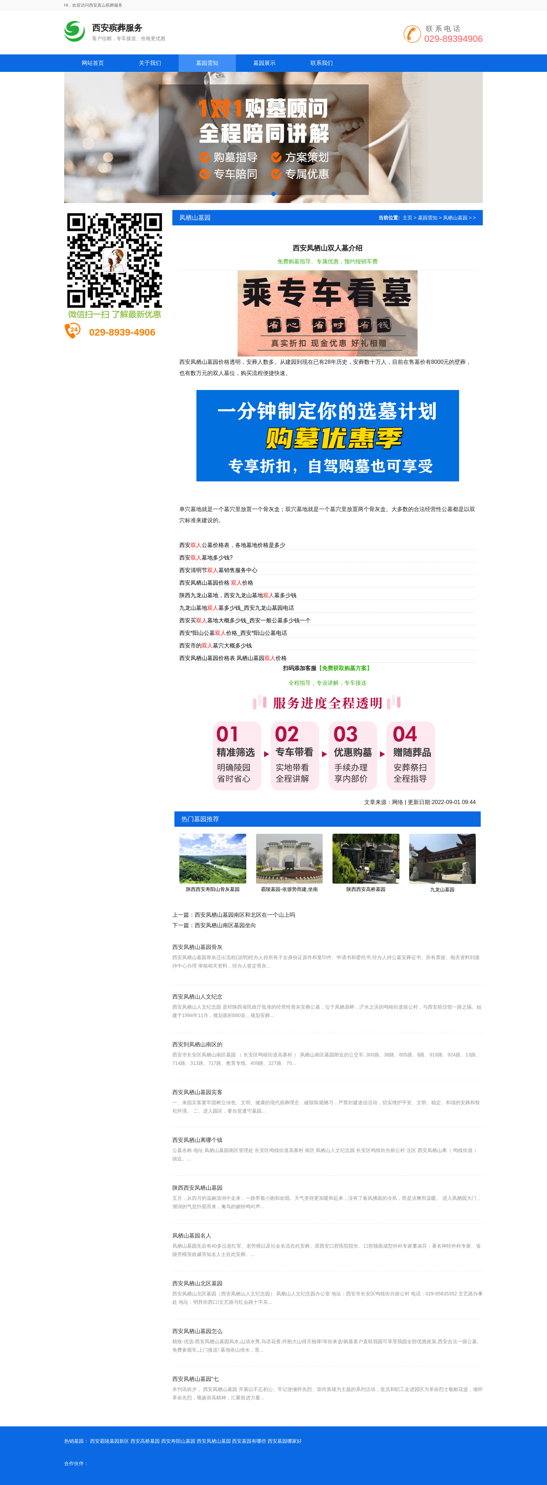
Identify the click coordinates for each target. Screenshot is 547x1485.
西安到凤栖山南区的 (197, 1064)
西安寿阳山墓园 (178, 1441)
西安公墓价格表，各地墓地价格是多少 (232, 545)
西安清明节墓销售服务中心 (218, 570)
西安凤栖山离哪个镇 (197, 1160)
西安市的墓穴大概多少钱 (215, 645)
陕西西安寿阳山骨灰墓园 (213, 889)
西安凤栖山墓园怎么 (197, 1351)
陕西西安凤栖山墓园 (197, 1207)
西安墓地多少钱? (206, 558)
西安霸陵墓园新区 (109, 1441)
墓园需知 (427, 217)
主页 (407, 217)
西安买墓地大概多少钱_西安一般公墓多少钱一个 (245, 620)
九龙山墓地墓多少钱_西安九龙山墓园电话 (236, 608)
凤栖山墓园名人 (191, 1255)
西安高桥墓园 (145, 1441)
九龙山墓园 (442, 889)
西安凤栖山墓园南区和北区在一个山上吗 (245, 915)
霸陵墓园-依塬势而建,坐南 (289, 889)
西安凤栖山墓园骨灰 (197, 963)
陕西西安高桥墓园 (365, 889)
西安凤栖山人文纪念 (197, 1016)
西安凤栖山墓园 (214, 1441)
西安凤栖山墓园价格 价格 (216, 583)
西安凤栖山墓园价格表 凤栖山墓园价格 (233, 658)
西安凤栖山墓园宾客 (197, 1112)
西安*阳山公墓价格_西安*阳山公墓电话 (233, 633)
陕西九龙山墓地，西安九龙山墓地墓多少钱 (238, 595)
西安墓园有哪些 (249, 1441)
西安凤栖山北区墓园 (197, 1303)
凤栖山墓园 (455, 217)
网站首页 (93, 63)
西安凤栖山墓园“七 (195, 1399)
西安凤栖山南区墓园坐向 (225, 925)
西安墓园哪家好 (285, 1441)
